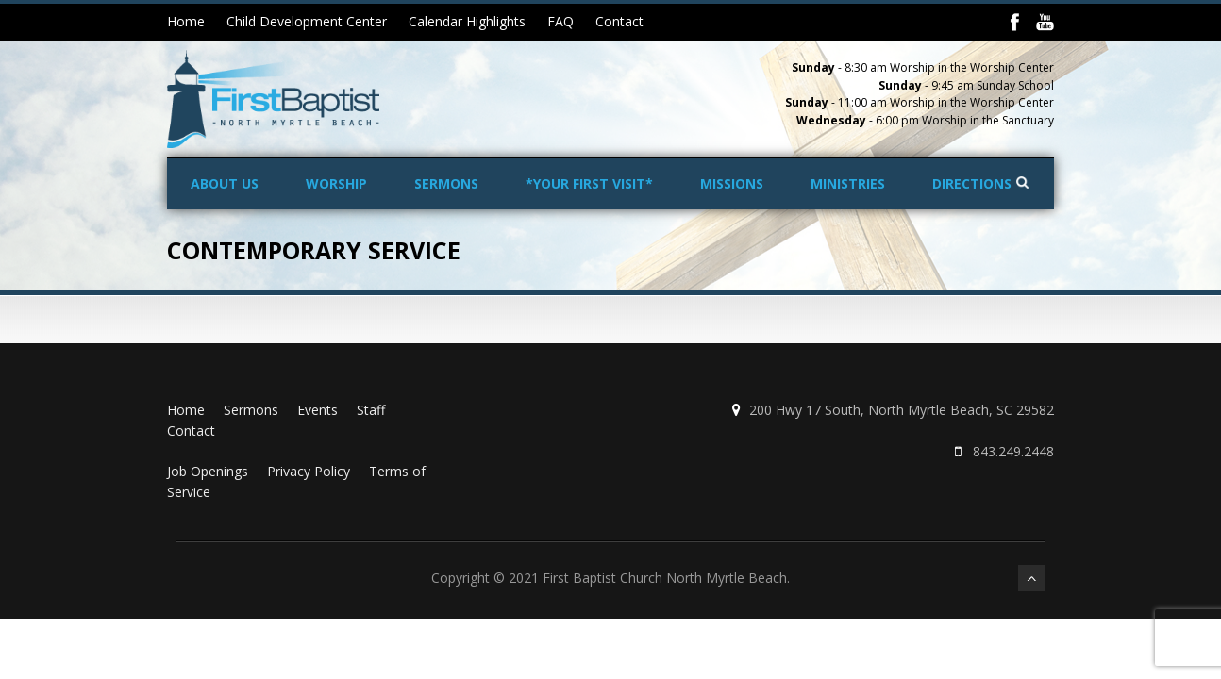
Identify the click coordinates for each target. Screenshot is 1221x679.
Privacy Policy (308, 471)
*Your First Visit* (589, 183)
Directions (972, 183)
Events (317, 410)
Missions (731, 183)
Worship (336, 183)
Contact (619, 21)
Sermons (446, 183)
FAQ (560, 21)
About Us (225, 183)
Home (186, 21)
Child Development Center (306, 21)
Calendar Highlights (467, 21)
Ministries (848, 183)
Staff (371, 410)
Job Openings (207, 471)
